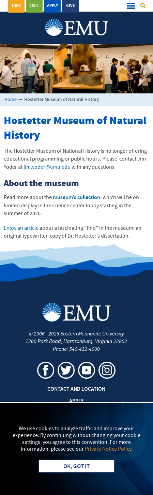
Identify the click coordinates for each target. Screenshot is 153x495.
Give (70, 6)
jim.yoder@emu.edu (47, 167)
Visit (34, 6)
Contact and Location (76, 389)
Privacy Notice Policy (108, 449)
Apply (52, 6)
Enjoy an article (21, 228)
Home (10, 99)
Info (16, 6)
